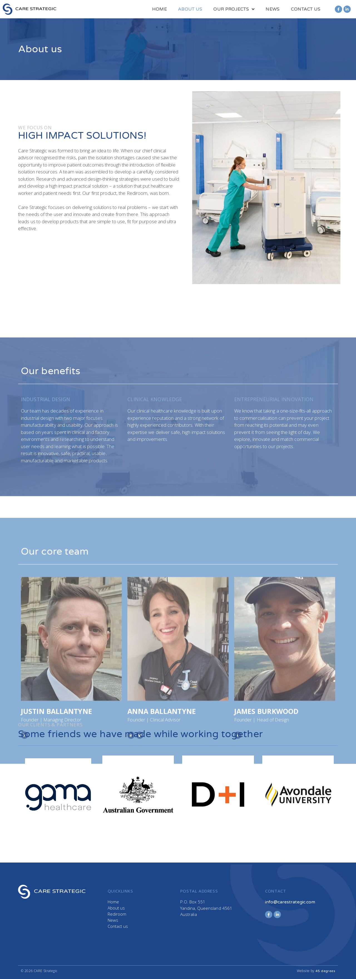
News (273, 9)
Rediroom (117, 914)
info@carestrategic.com (290, 902)
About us (190, 9)
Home (159, 9)
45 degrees (325, 971)
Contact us (306, 9)
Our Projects (233, 9)
